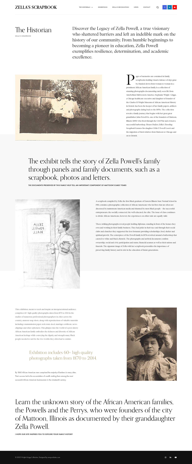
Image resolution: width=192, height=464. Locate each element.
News (136, 7)
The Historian (86, 7)
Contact (146, 7)
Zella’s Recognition (120, 7)
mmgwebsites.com (54, 457)
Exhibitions (102, 7)
